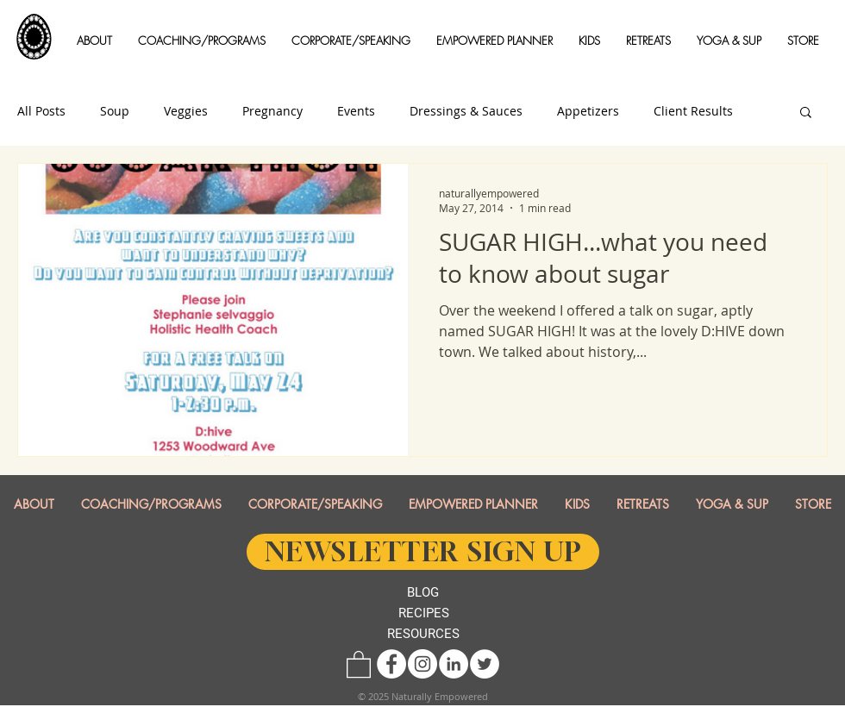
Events (356, 111)
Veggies (186, 111)
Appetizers (588, 111)
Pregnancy (272, 111)
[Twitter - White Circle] (484, 664)
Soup (114, 111)
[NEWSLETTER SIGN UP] (423, 552)
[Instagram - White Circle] (422, 664)
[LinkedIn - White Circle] (453, 664)
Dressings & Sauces (466, 111)
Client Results (693, 111)
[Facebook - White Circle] (391, 664)
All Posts (41, 111)
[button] (94, 41)
